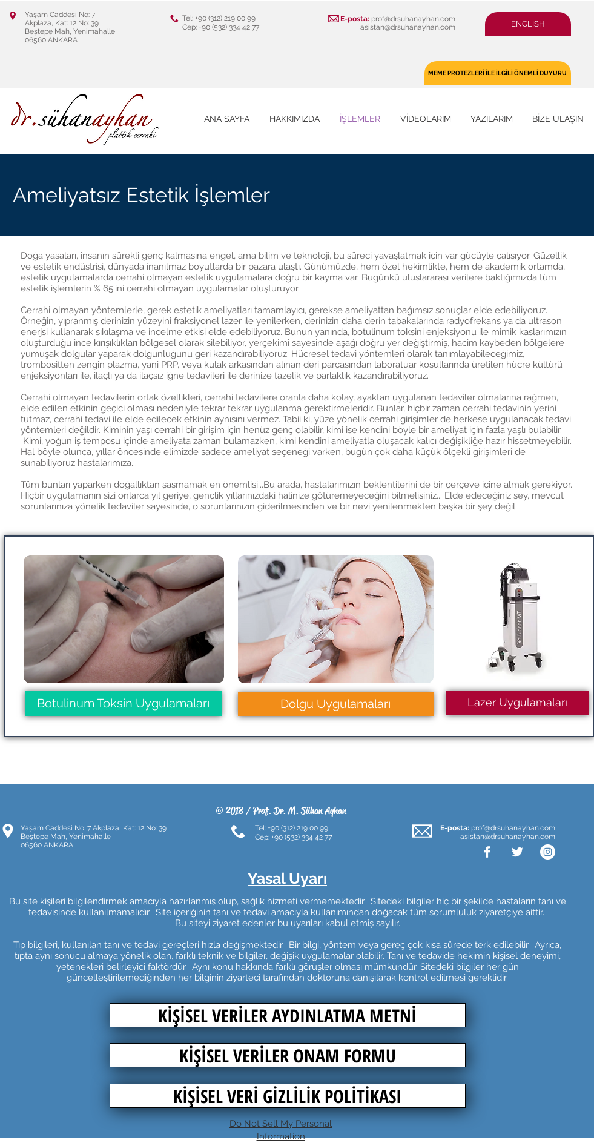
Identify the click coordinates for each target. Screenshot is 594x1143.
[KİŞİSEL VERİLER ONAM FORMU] (288, 1055)
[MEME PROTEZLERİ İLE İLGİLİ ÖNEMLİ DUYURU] (497, 73)
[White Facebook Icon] (487, 852)
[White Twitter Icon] (517, 852)
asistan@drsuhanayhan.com (407, 27)
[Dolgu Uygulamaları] (336, 704)
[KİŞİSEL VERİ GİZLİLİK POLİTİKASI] (288, 1096)
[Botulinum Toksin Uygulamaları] (123, 703)
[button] (528, 24)
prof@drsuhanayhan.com (413, 19)
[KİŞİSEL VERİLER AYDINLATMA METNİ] (288, 1015)
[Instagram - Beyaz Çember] (547, 852)
